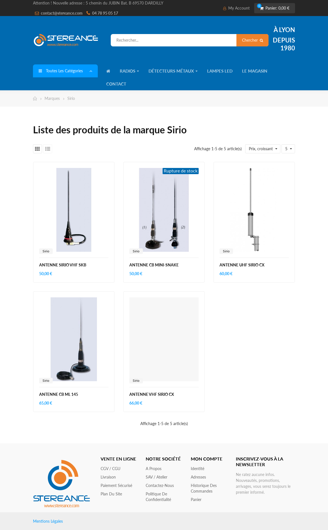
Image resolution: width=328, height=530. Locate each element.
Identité (197, 468)
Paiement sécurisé (116, 485)
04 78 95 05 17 (105, 13)
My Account (236, 8)
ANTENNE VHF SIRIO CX (151, 394)
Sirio (46, 251)
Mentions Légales (48, 521)
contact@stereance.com (62, 13)
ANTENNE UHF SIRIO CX (242, 264)
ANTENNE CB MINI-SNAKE (154, 264)
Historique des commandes (204, 488)
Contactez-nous (160, 485)
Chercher (252, 40)
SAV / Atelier (156, 477)
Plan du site (111, 493)
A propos (153, 468)
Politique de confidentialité (158, 496)
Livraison (108, 477)
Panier (196, 499)
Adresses (198, 477)
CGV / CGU (110, 468)
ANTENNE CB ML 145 (58, 394)
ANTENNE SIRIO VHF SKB (62, 264)
